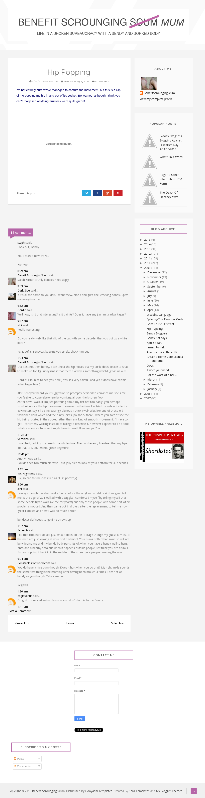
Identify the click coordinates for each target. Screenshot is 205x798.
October (153, 282)
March (151, 379)
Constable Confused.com (33, 563)
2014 (147, 244)
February (153, 384)
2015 (147, 239)
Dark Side (23, 290)
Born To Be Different (160, 324)
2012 (147, 253)
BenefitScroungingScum (32, 275)
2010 (147, 263)
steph (21, 242)
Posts (19, 758)
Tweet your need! (158, 370)
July (150, 296)
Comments (22, 766)
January (152, 389)
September (154, 286)
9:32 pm (22, 306)
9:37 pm (22, 321)
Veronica (23, 439)
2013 (147, 249)
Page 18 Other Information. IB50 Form (171, 179)
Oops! (150, 365)
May (150, 305)
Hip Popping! (155, 328)
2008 (147, 394)
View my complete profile (156, 99)
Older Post (118, 623)
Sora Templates (139, 791)
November (154, 277)
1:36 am (22, 591)
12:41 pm (23, 454)
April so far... (155, 343)
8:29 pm (22, 271)
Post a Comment (19, 611)
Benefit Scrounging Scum (48, 791)
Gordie (21, 310)
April (150, 310)
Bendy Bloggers (157, 333)
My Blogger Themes (169, 791)
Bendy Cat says (157, 338)
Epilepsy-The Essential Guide (165, 319)
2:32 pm (22, 469)
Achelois (22, 530)
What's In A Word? (171, 157)
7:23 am (22, 358)
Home (70, 623)
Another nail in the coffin (163, 352)
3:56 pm (22, 484)
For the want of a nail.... (162, 375)
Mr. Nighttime (26, 474)
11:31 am (23, 434)
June (150, 300)
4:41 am (22, 606)
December (154, 272)
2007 (147, 398)
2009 (147, 268)
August (152, 291)
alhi (19, 325)
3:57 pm (22, 526)
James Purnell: (156, 347)
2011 (147, 258)
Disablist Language (159, 314)
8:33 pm (22, 286)
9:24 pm (22, 559)
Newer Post (22, 623)
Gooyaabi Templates (98, 791)
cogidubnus (24, 596)
